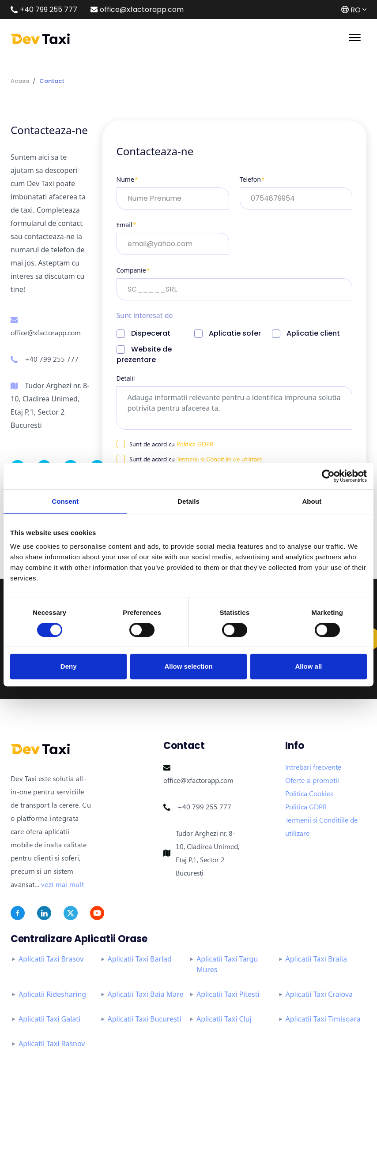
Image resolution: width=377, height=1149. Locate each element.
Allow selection (188, 666)
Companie (133, 270)
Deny (68, 666)
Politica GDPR (195, 444)
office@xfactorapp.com (46, 332)
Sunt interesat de (145, 315)
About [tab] (311, 501)
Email (126, 225)
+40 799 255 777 (52, 359)
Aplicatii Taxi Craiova (319, 994)
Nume (127, 179)
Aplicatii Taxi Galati (49, 1019)
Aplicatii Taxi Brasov (51, 959)
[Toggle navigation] (354, 36)
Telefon (252, 179)
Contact (51, 81)
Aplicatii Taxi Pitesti (228, 994)
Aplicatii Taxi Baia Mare (146, 994)
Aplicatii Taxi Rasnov (52, 1043)
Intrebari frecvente (313, 767)
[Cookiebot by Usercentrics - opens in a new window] (328, 476)
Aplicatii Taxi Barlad (140, 959)
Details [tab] (188, 501)
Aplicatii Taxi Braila (316, 959)
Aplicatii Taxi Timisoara (323, 1019)
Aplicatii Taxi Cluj (224, 1019)
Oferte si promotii (312, 780)
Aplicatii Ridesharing (52, 994)
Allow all (308, 666)
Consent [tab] (65, 501)
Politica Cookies (309, 793)
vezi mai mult (62, 884)
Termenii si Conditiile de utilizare (219, 459)
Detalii (126, 378)
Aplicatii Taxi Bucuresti (144, 1019)
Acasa (20, 81)
